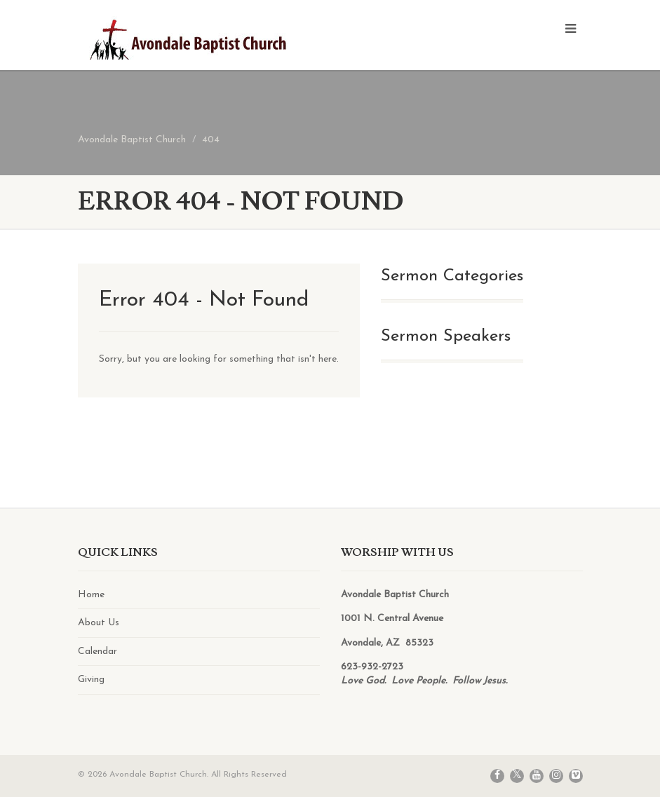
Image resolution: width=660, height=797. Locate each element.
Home (91, 595)
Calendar (97, 651)
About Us (98, 623)
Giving (91, 679)
